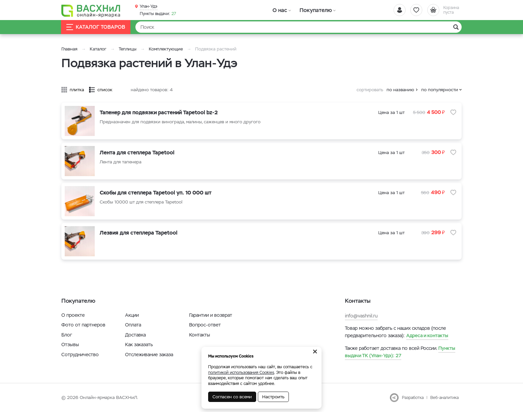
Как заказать (139, 344)
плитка (77, 90)
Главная (69, 49)
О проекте (73, 315)
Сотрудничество (80, 355)
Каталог (98, 49)
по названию (400, 90)
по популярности (439, 90)
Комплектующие (166, 49)
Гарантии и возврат (210, 315)
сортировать (370, 90)
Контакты (199, 335)
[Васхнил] (91, 10)
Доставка (135, 335)
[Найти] (298, 27)
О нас (279, 9)
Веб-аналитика (444, 398)
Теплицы (128, 49)
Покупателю (313, 9)
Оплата (133, 325)
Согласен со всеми (232, 397)
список (104, 90)
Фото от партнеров (83, 325)
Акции (132, 315)
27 (158, 13)
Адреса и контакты (427, 335)
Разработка (413, 398)
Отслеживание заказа (149, 355)
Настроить (273, 397)
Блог (66, 335)
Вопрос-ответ (205, 325)
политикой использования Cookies (241, 372)
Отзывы (70, 344)
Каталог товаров (96, 27)
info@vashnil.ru (361, 316)
